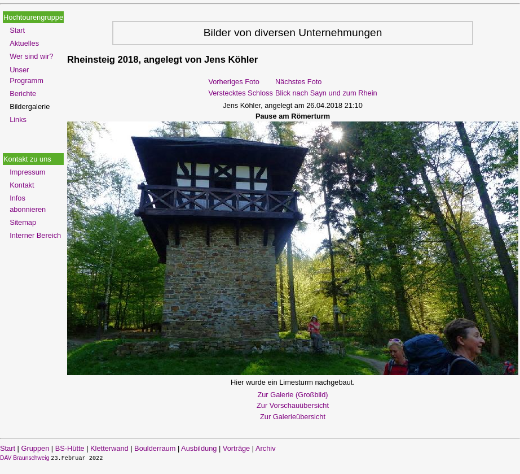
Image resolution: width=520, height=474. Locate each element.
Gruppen (35, 448)
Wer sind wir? (31, 56)
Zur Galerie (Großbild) (292, 394)
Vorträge (236, 448)
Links (18, 119)
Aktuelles (24, 43)
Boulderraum (154, 448)
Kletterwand (109, 448)
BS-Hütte (70, 448)
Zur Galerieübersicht (292, 416)
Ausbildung (199, 448)
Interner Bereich (35, 235)
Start (17, 30)
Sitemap (23, 222)
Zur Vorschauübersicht (293, 405)
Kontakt (22, 185)
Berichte (23, 93)
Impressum (27, 172)
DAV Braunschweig (25, 458)
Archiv (265, 448)
